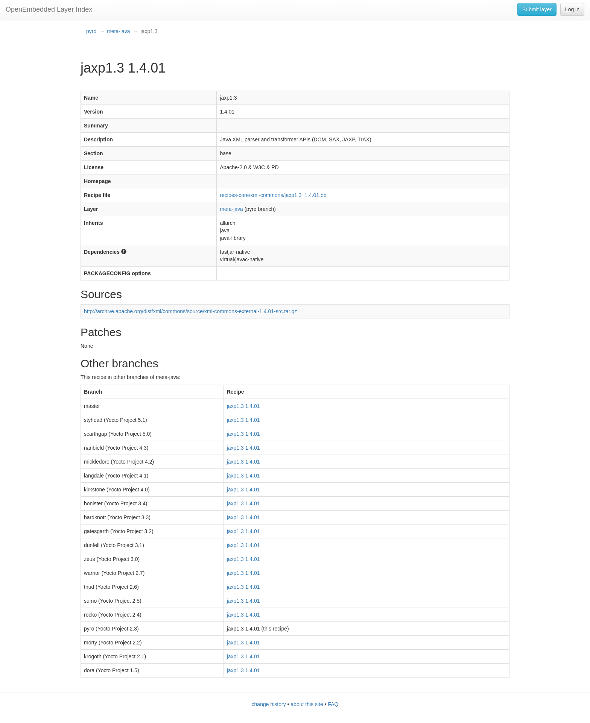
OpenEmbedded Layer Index (49, 9)
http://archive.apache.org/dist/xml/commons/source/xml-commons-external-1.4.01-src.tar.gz (190, 311)
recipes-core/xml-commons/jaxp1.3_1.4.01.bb (273, 195)
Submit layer (537, 9)
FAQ (333, 704)
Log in (572, 9)
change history (269, 704)
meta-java (118, 31)
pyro (91, 31)
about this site (306, 704)
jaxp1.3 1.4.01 (243, 406)
